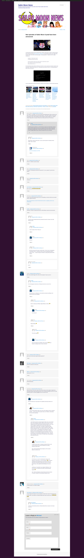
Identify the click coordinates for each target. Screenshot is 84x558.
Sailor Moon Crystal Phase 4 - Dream (39, 106)
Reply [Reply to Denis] (28, 182)
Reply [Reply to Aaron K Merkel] (28, 120)
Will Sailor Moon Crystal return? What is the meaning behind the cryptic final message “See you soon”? (54, 96)
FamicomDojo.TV (8, 0)
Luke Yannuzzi (29, 492)
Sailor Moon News (20, 0)
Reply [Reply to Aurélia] (28, 212)
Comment (28, 538)
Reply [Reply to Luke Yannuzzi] (28, 499)
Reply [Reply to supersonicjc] (28, 394)
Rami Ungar (29, 363)
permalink (54, 106)
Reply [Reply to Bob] (30, 143)
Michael (28, 371)
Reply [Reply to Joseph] (31, 242)
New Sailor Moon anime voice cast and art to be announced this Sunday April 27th (41, 95)
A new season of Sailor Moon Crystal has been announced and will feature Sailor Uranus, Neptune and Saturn (48, 96)
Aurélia (33, 226)
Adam (47, 106)
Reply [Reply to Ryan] (28, 173)
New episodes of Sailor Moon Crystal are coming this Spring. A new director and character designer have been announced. (35, 97)
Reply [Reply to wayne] (28, 358)
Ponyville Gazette (14, 0)
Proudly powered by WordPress (42, 554)
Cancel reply (56, 514)
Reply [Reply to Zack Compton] (30, 267)
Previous (61, 29)
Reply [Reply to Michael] (28, 375)
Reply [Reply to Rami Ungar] (28, 366)
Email (28, 527)
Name (28, 522)
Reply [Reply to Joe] (31, 296)
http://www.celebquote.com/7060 (34, 150)
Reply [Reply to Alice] (28, 163)
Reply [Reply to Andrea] (31, 255)
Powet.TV (3, 0)
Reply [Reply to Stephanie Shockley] (28, 487)
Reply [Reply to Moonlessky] (28, 204)
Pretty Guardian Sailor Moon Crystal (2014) (40, 105)
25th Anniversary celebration (38, 53)
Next (64, 29)
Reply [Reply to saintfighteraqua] (31, 153)
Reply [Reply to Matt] (31, 415)
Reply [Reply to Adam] (30, 132)
